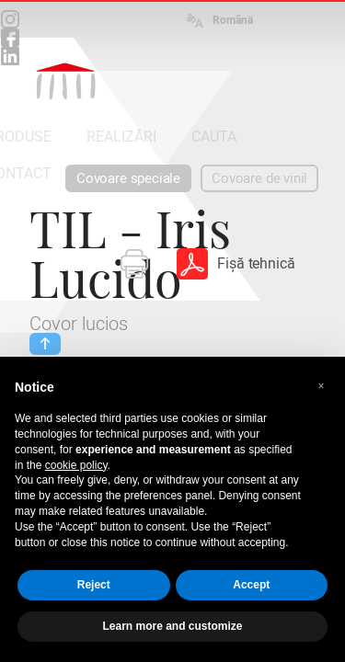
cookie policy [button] (76, 465)
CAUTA (213, 136)
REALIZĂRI (121, 136)
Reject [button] (93, 584)
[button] (321, 386)
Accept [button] (251, 584)
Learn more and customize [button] (172, 626)
